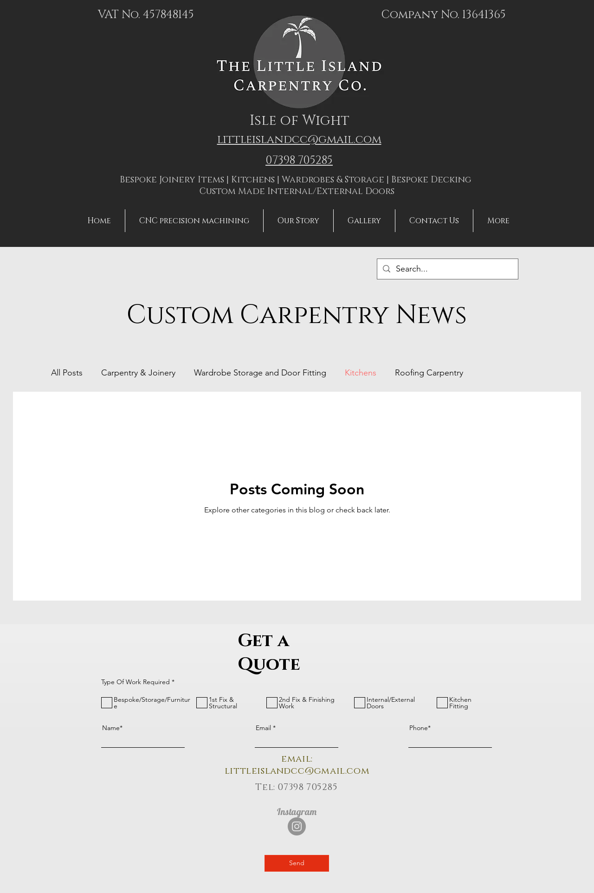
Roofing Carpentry (429, 373)
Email (263, 728)
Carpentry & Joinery (138, 373)
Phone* (420, 728)
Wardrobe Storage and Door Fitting (260, 373)
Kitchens (360, 373)
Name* (112, 728)
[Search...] (447, 269)
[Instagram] (297, 826)
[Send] (297, 863)
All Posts (67, 373)
